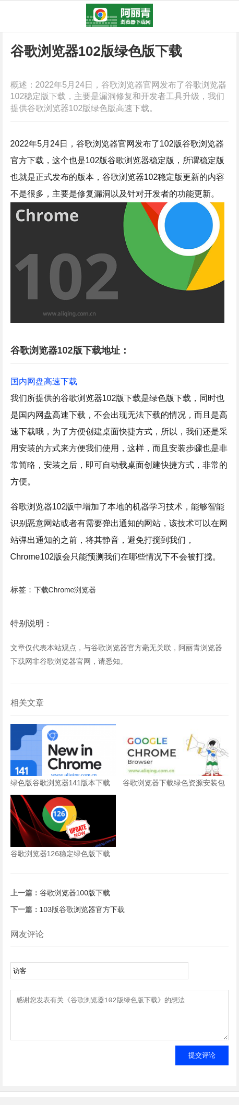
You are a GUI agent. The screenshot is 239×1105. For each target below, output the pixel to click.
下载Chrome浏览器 (65, 590)
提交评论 (202, 1063)
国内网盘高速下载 (43, 381)
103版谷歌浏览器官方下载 (82, 909)
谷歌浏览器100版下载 (75, 893)
